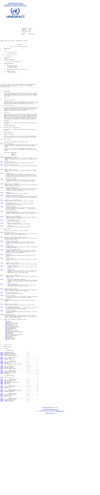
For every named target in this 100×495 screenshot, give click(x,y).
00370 (2, 361)
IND (6, 240)
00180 (2, 264)
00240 (2, 296)
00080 (2, 217)
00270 (2, 312)
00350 (2, 351)
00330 (2, 343)
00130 (2, 240)
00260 (2, 306)
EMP (8, 260)
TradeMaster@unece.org (59, 488)
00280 (2, 315)
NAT (6, 291)
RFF (6, 204)
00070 (2, 211)
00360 (2, 355)
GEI (5, 194)
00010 (2, 169)
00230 (2, 291)
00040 (2, 194)
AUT (6, 364)
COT (6, 250)
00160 (2, 256)
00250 (2, 301)
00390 (2, 369)
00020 (2, 185)
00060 (2, 204)
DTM (5, 190)
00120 (2, 236)
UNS (5, 275)
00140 (2, 244)
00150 (2, 250)
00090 (2, 221)
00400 (2, 374)
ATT (6, 306)
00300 (2, 327)
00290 (2, 320)
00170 (2, 260)
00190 (2, 267)
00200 (2, 275)
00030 (2, 190)
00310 (2, 331)
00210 (2, 281)
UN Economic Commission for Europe (50, 486)
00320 (2, 337)
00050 (2, 200)
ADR (6, 227)
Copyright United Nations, (46, 484)
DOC (6, 296)
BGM (5, 185)
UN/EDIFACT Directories (50, 490)
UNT (5, 374)
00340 (2, 347)
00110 (2, 231)
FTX (5, 355)
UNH (5, 169)
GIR (6, 231)
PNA (6, 221)
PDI (8, 331)
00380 (2, 364)
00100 (2, 227)
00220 (2, 285)
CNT (6, 351)
